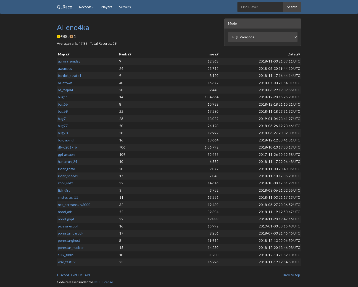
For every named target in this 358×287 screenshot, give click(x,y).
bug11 (63, 97)
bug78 (63, 133)
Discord (63, 275)
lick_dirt (64, 190)
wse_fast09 (67, 262)
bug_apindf (66, 140)
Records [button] (86, 7)
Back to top (291, 275)
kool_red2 (65, 183)
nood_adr (65, 212)
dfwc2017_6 (67, 147)
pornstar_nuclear (71, 247)
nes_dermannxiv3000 (74, 205)
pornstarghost (69, 240)
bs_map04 (65, 90)
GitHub (76, 275)
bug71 (63, 119)
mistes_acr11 (68, 197)
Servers (125, 7)
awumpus (65, 68)
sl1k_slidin (66, 255)
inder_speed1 (68, 176)
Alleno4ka (73, 27)
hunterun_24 (67, 161)
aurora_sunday (69, 61)
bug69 (63, 111)
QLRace (64, 6)
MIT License (103, 282)
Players (106, 7)
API (87, 275)
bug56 (63, 104)
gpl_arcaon (66, 154)
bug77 (63, 126)
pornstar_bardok (70, 233)
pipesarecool (68, 226)
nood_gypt (66, 219)
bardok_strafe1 (69, 75)
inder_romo (66, 169)
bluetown (65, 83)
